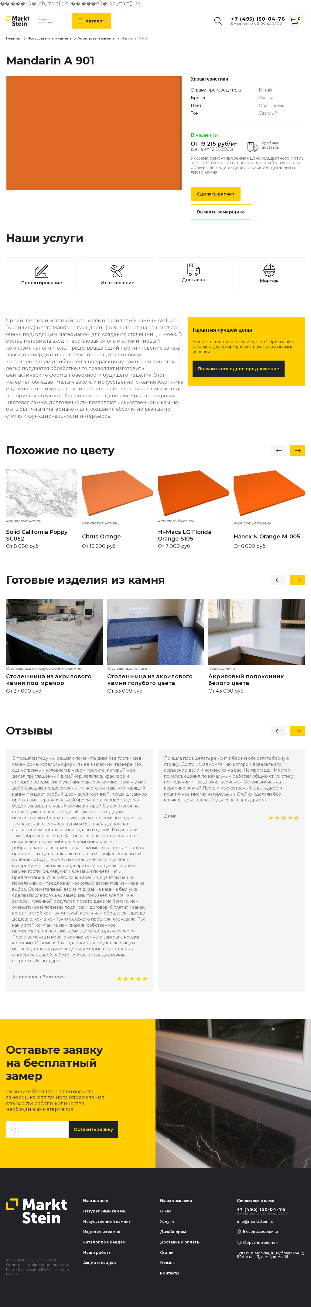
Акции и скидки (99, 1262)
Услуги (167, 1221)
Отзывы (168, 1262)
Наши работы (97, 1252)
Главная (13, 38)
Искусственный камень (49, 38)
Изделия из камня (101, 1231)
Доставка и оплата (179, 1242)
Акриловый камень (95, 38)
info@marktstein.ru (255, 1221)
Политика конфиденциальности (37, 1264)
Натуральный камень (104, 1211)
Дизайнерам (173, 1231)
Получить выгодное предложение (238, 369)
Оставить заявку (93, 1129)
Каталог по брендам (104, 1242)
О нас (166, 1211)
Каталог (91, 21)
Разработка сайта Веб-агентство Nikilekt (37, 1272)
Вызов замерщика (257, 1231)
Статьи (167, 1252)
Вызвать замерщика (221, 212)
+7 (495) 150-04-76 (258, 19)
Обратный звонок (257, 1242)
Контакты (169, 1273)
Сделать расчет (215, 194)
